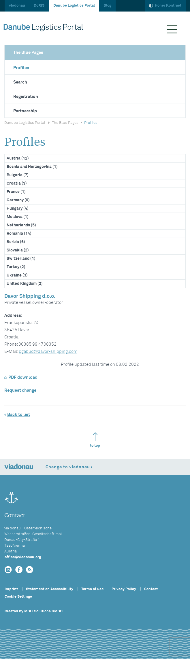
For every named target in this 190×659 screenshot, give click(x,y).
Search (20, 82)
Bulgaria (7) (18, 175)
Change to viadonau (68, 467)
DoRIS (39, 5)
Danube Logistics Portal (74, 5)
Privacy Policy (124, 589)
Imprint (11, 589)
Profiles (21, 68)
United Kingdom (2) (25, 284)
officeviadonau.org (23, 557)
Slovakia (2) (18, 250)
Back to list (18, 414)
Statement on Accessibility (49, 589)
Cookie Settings (18, 597)
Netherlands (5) (21, 225)
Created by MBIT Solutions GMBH (34, 611)
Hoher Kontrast (165, 5)
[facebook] (19, 570)
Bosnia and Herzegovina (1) (32, 167)
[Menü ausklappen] (172, 29)
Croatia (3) (17, 183)
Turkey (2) (16, 267)
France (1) (16, 192)
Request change (20, 390)
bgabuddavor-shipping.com (48, 351)
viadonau (17, 5)
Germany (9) (18, 200)
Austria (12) (18, 158)
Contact (151, 589)
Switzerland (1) (21, 259)
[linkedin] (8, 570)
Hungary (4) (18, 209)
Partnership (25, 111)
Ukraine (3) (17, 275)
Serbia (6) (16, 242)
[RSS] (29, 570)
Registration (25, 96)
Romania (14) (19, 234)
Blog (107, 5)
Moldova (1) (18, 217)
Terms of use (92, 589)
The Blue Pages (28, 52)
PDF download (20, 377)
